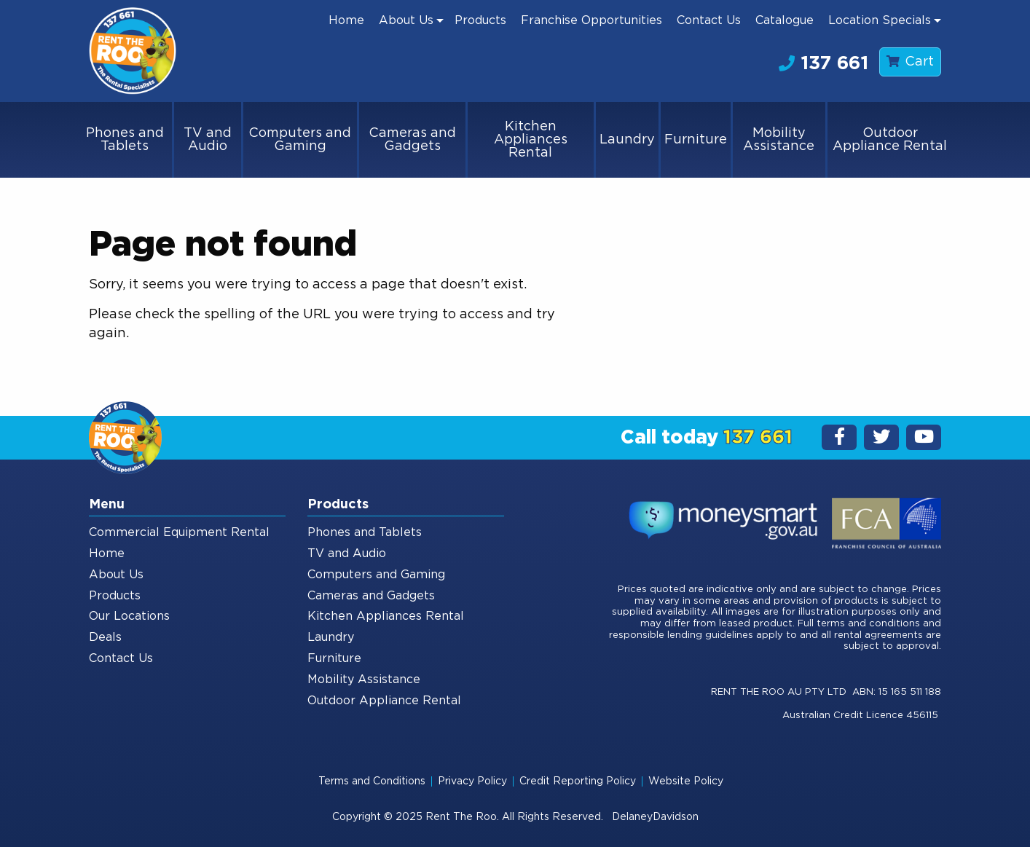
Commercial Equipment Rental (179, 532)
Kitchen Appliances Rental (530, 139)
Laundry (627, 139)
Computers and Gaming (299, 140)
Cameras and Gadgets (412, 140)
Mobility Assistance (778, 140)
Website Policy (685, 781)
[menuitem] (346, 20)
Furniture (695, 139)
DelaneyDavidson (655, 817)
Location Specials (879, 20)
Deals (105, 637)
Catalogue (784, 20)
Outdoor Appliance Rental (890, 140)
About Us (406, 20)
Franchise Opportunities (591, 20)
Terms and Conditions (371, 781)
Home (346, 20)
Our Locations (129, 616)
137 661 (823, 63)
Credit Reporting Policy (577, 781)
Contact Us (709, 20)
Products (480, 20)
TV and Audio (208, 140)
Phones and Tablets (125, 140)
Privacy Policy (472, 781)
